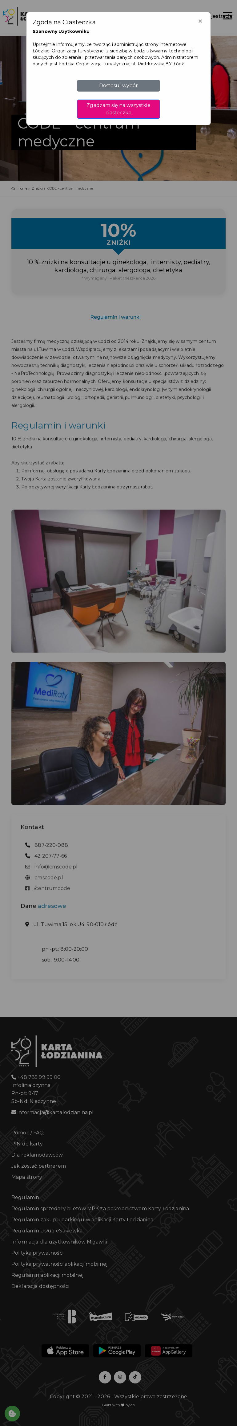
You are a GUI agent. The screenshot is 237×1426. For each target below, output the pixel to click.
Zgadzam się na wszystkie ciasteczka (118, 109)
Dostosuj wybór (118, 85)
